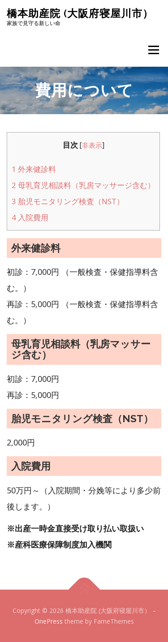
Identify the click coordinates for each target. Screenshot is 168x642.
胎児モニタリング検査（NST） (68, 201)
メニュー (153, 50)
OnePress (48, 621)
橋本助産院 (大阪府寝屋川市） (80, 13)
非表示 (92, 145)
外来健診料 (34, 169)
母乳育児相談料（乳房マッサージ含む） (83, 185)
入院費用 (30, 217)
